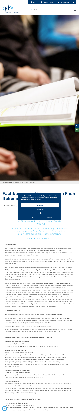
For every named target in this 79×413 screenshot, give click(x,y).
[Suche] (30, 10)
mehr (40, 213)
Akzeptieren (40, 205)
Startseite (5, 182)
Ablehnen (40, 209)
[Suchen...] (39, 10)
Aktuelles (13, 206)
